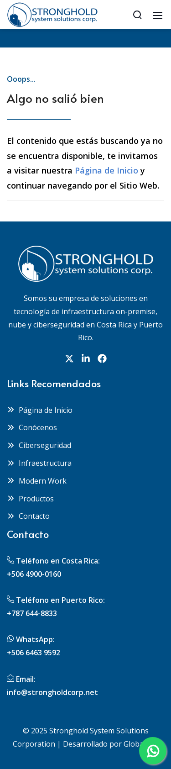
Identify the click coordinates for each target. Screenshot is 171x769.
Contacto (28, 516)
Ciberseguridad (39, 445)
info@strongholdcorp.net (52, 692)
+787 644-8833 (32, 613)
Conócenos (32, 427)
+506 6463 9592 (33, 653)
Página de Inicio (106, 170)
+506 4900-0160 (34, 574)
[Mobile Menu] (158, 14)
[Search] (137, 14)
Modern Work (37, 481)
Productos (30, 499)
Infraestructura (39, 463)
